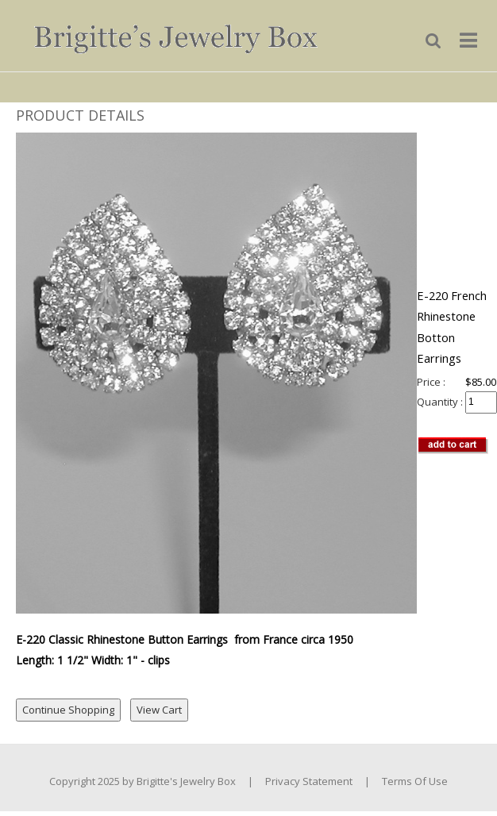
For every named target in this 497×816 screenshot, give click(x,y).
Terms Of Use (415, 781)
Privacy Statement (309, 781)
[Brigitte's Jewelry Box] (165, 34)
